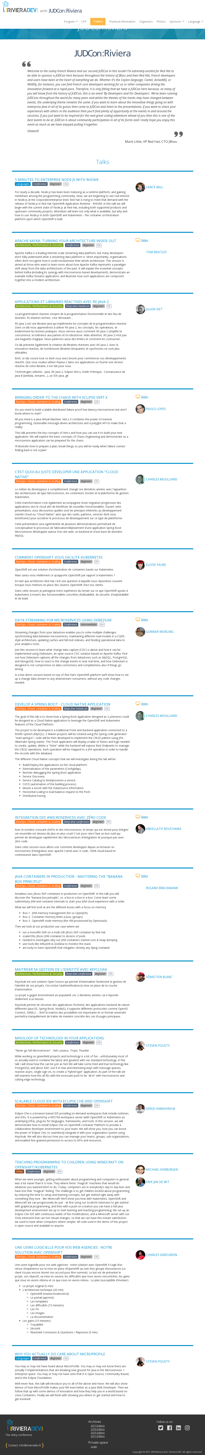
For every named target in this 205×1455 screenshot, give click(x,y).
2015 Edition (98, 1432)
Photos (161, 22)
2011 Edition (98, 1436)
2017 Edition (98, 1425)
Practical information (122, 22)
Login (94, 1446)
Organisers (146, 22)
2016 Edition (98, 1429)
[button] (177, 21)
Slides (144, 240)
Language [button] (195, 22)
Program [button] (71, 22)
